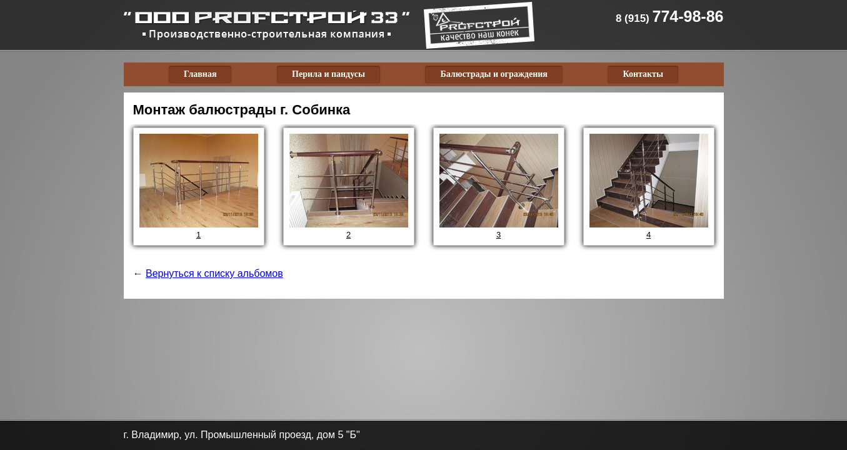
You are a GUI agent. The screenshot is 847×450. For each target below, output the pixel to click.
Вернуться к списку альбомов (214, 273)
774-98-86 (670, 16)
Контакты (643, 74)
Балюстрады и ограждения (493, 74)
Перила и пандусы (328, 74)
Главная (200, 74)
